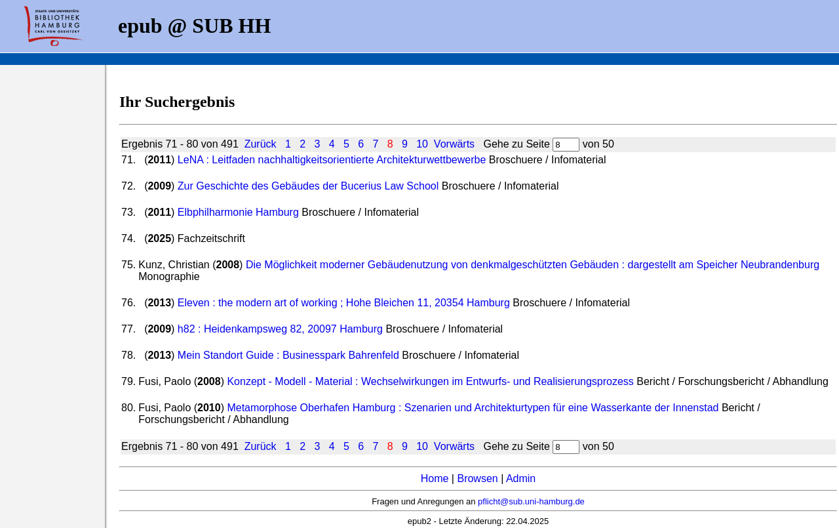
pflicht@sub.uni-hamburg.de (531, 501)
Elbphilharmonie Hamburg (238, 212)
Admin (521, 478)
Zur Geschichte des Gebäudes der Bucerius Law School (308, 186)
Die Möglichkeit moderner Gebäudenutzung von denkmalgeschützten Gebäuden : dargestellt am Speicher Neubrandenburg (532, 264)
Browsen (477, 478)
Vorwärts (454, 144)
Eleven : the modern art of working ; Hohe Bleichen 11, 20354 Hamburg (344, 302)
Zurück (260, 144)
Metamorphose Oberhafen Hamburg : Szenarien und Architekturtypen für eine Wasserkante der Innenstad (472, 407)
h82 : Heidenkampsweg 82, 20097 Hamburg (280, 329)
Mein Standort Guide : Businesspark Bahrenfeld (288, 355)
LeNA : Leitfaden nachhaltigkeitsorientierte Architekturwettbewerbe (332, 159)
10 (422, 144)
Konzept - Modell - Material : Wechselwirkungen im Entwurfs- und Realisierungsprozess (430, 381)
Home (435, 478)
